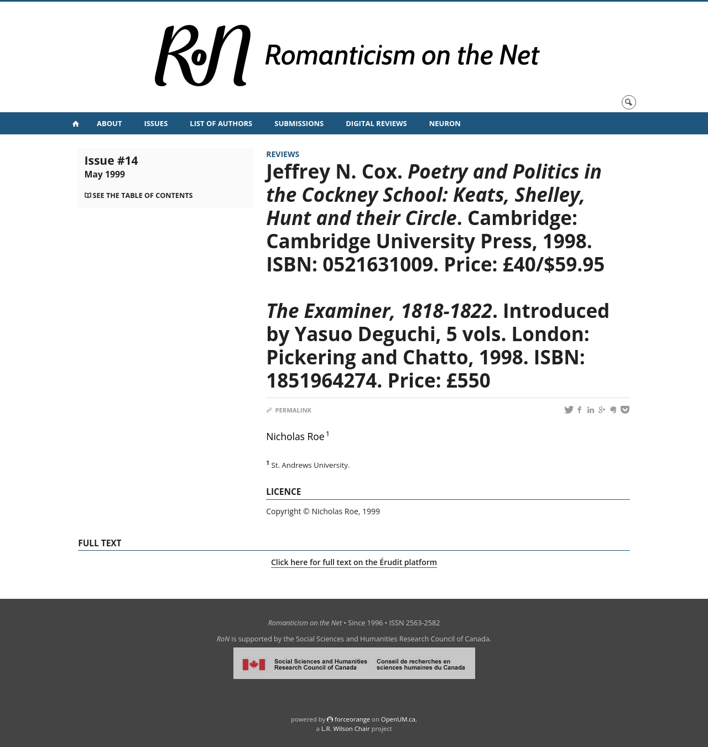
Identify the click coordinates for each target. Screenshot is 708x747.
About (109, 123)
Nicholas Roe (295, 436)
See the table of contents (143, 195)
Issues (156, 123)
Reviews (282, 154)
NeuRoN (445, 123)
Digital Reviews (376, 123)
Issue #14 (111, 166)
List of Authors (221, 123)
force (352, 719)
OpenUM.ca (398, 719)
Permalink (288, 410)
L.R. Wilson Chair (345, 728)
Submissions (299, 123)
